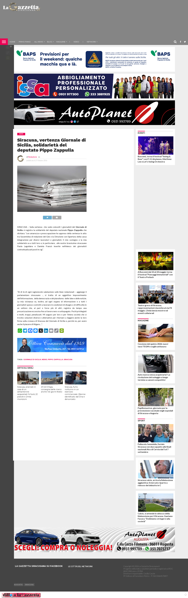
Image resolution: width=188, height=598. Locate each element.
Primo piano (25, 42)
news (44, 359)
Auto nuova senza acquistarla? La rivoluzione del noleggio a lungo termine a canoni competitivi (154, 377)
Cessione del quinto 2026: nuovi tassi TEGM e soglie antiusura (153, 345)
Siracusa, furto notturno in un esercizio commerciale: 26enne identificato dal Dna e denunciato (75, 393)
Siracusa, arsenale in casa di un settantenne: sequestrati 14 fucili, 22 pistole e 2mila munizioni (27, 393)
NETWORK (91, 42)
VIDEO (76, 42)
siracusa (68, 359)
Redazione (32, 157)
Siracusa (29, 585)
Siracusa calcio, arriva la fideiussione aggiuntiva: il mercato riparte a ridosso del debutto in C (155, 483)
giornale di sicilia (32, 359)
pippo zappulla (55, 359)
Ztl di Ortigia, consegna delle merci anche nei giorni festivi (51, 389)
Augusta (18, 585)
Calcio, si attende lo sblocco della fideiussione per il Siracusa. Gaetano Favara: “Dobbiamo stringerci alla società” (155, 517)
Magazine (60, 42)
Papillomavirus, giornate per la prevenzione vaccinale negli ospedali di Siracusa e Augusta (155, 410)
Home (12, 42)
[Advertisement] (114, 20)
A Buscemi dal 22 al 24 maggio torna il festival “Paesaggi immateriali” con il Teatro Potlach (155, 274)
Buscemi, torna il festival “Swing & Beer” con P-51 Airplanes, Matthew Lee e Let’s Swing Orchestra (155, 159)
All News (38, 42)
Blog (49, 42)
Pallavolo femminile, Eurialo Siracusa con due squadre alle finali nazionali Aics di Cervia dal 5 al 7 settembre (154, 448)
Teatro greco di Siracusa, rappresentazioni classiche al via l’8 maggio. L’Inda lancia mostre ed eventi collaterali (155, 309)
